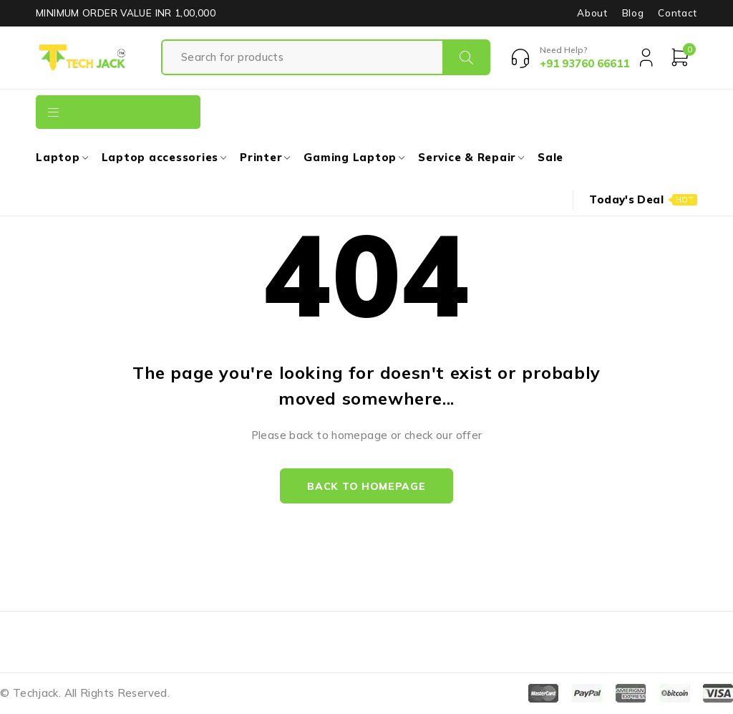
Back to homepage (366, 486)
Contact (677, 13)
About (592, 13)
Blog (633, 13)
